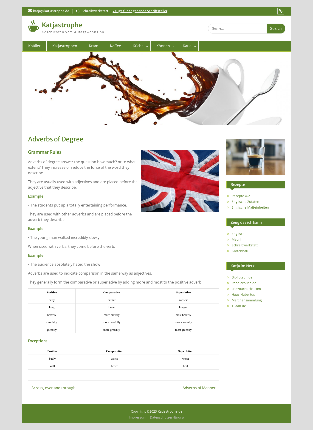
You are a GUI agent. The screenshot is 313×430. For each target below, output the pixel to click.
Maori (236, 239)
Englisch (238, 234)
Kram (93, 45)
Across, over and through (53, 387)
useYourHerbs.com (246, 289)
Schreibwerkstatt (245, 245)
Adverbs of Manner (199, 387)
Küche (138, 45)
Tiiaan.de (239, 306)
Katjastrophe (62, 25)
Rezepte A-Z (241, 196)
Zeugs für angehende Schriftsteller (140, 11)
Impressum (138, 417)
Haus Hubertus (243, 294)
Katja (187, 45)
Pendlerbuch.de (244, 283)
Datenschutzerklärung (167, 417)
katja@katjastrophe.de (51, 11)
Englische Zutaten (245, 201)
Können (163, 45)
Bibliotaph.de (242, 277)
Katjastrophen (64, 45)
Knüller (34, 45)
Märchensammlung (247, 300)
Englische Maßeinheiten (250, 207)
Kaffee (115, 45)
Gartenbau (240, 251)
